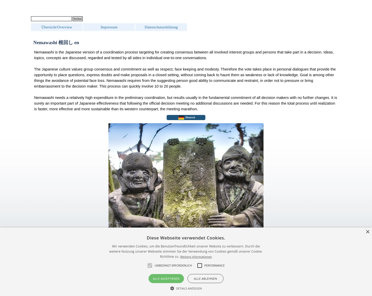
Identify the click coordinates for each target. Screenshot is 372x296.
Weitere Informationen (196, 257)
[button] (186, 288)
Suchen (78, 18)
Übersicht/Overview (57, 27)
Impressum (108, 27)
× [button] (367, 232)
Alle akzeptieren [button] (166, 279)
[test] (186, 117)
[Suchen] (51, 18)
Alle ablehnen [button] (205, 279)
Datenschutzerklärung (161, 27)
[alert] (186, 262)
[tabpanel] (186, 80)
